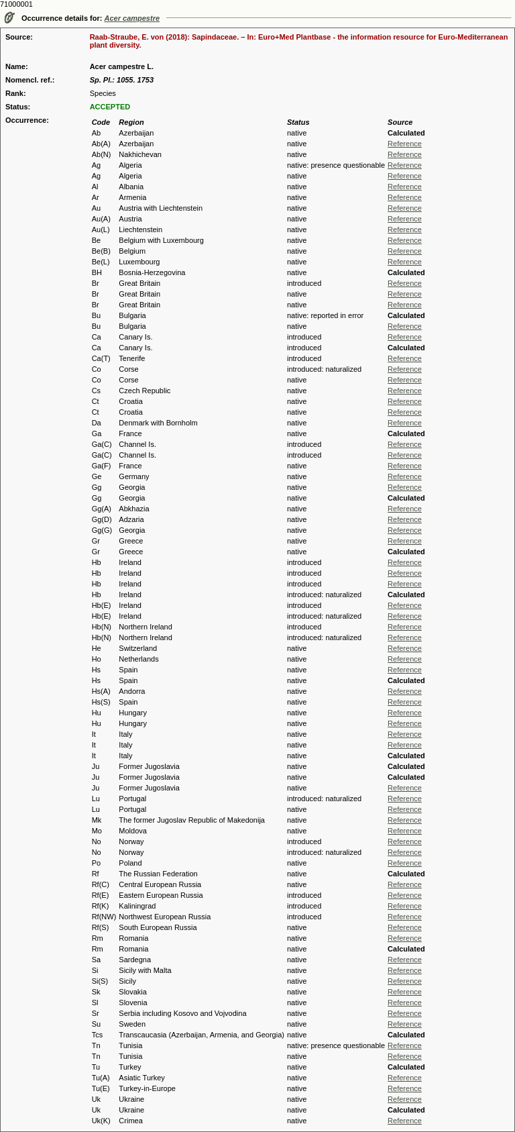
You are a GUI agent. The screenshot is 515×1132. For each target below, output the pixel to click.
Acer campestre (132, 18)
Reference (405, 144)
